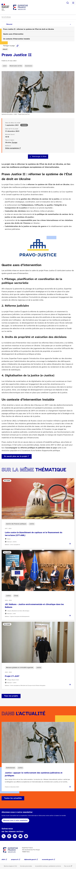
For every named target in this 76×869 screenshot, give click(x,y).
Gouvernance (28, 66)
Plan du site (67, 866)
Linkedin (9, 836)
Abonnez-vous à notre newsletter (15, 820)
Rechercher (68, 3)
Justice (5, 66)
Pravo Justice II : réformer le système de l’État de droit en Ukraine (28, 29)
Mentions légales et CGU (10, 866)
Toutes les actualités (13, 798)
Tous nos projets (11, 696)
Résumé (9, 24)
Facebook (15, 836)
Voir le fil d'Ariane (6, 17)
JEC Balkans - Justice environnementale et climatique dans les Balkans (34, 605)
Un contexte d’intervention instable (16, 39)
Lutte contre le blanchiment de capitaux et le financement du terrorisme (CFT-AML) (33, 534)
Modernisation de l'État (16, 66)
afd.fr (3, 859)
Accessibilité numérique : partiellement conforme (48, 866)
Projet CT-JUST (12, 676)
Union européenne (12, 148)
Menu (73, 3)
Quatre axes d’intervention (13, 34)
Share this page (18, 46)
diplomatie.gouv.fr (30, 859)
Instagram (26, 836)
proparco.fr (14, 859)
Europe (14, 142)
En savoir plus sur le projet (15, 456)
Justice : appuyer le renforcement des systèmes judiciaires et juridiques (33, 774)
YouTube (20, 836)
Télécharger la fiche (39, 156)
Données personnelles (26, 866)
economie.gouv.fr (47, 859)
